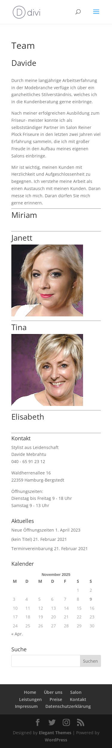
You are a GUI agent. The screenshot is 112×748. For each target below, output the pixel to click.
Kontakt (78, 699)
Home (30, 692)
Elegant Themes (55, 732)
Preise (56, 699)
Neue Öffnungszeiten (32, 530)
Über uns (53, 692)
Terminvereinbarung (32, 548)
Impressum (26, 706)
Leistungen (30, 699)
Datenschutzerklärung (68, 706)
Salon (76, 692)
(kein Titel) (21, 539)
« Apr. (17, 634)
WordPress (56, 740)
